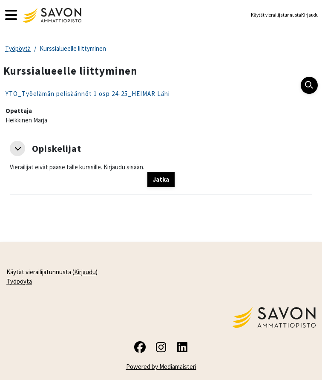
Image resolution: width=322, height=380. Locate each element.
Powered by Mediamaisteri (161, 367)
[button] (17, 148)
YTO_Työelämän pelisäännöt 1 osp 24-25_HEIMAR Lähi (88, 94)
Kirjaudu (310, 15)
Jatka (161, 179)
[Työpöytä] (50, 15)
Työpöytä (18, 48)
